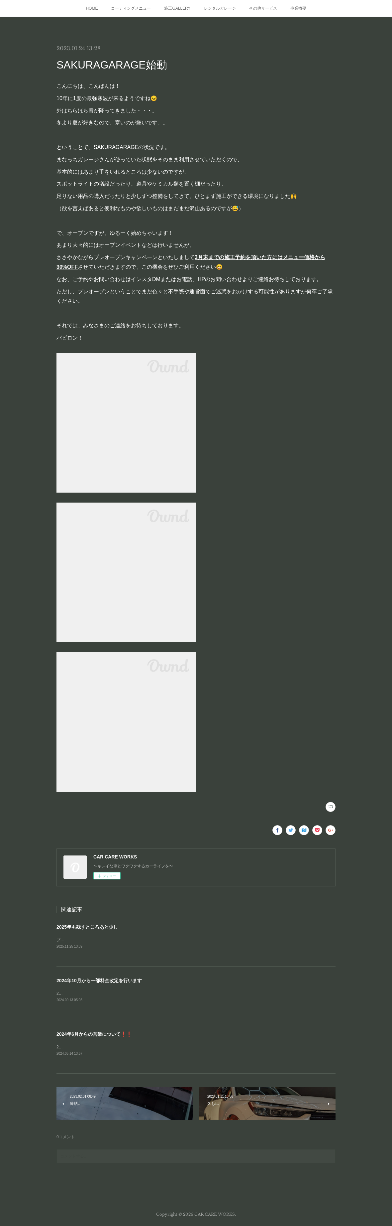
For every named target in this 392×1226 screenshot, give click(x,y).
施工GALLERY (177, 8)
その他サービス (263, 8)
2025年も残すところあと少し (87, 927)
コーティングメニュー (131, 8)
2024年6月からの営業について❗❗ (94, 1035)
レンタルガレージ (220, 8)
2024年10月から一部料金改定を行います (99, 981)
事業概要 (298, 8)
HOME (92, 8)
